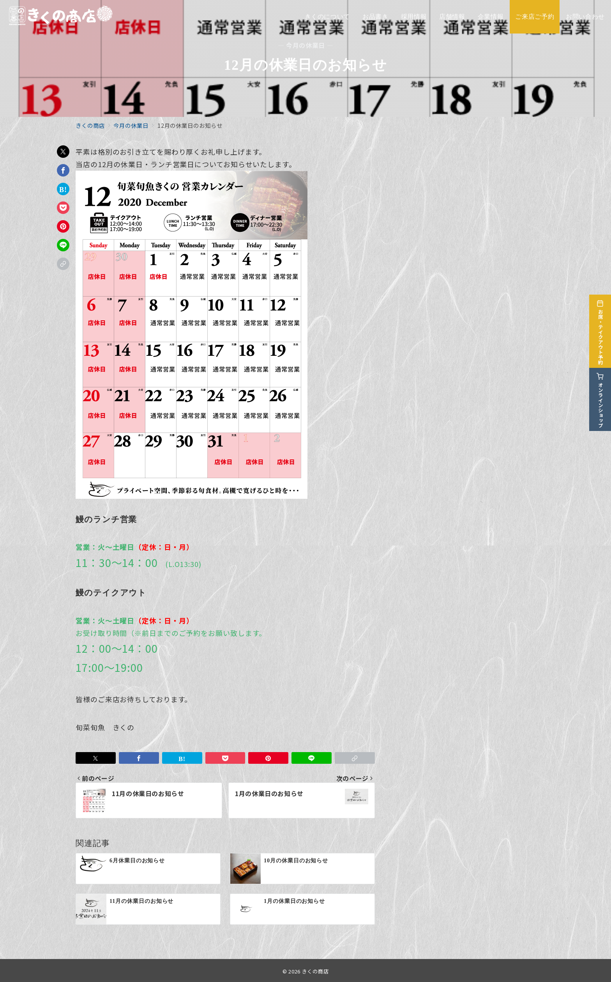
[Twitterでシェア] (63, 151)
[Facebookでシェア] (63, 170)
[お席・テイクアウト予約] (600, 327)
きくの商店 (315, 971)
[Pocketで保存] (63, 207)
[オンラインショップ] (600, 395)
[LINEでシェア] (63, 245)
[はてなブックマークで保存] (63, 189)
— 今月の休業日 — (305, 45)
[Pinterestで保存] (63, 226)
